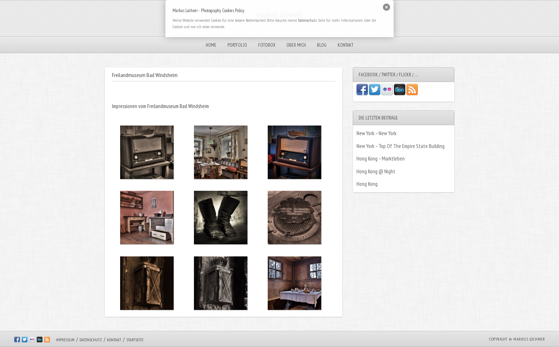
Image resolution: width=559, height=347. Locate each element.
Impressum (65, 339)
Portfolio (237, 45)
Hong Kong (367, 183)
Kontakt (345, 45)
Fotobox (267, 45)
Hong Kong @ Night (376, 171)
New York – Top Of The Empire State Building (401, 146)
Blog (322, 45)
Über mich (296, 45)
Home (211, 45)
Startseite (134, 339)
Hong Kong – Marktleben (381, 158)
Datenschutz (91, 339)
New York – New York (376, 133)
